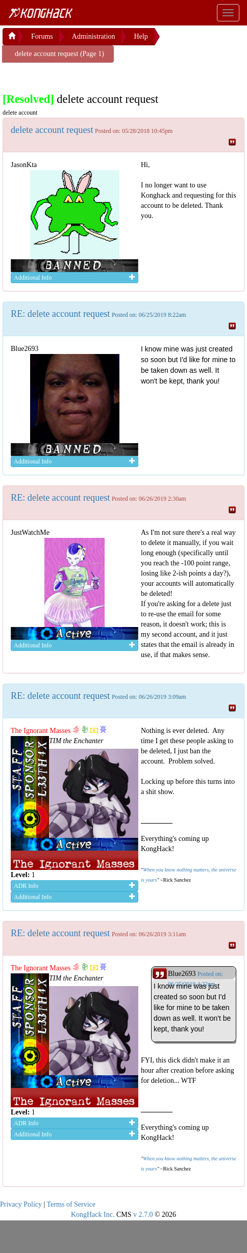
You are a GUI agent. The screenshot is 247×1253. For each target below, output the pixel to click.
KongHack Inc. (93, 1214)
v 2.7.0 (143, 1214)
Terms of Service (71, 1204)
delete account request (52, 130)
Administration (93, 36)
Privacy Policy (21, 1204)
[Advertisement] (84, 75)
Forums (42, 36)
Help (141, 36)
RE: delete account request (60, 314)
